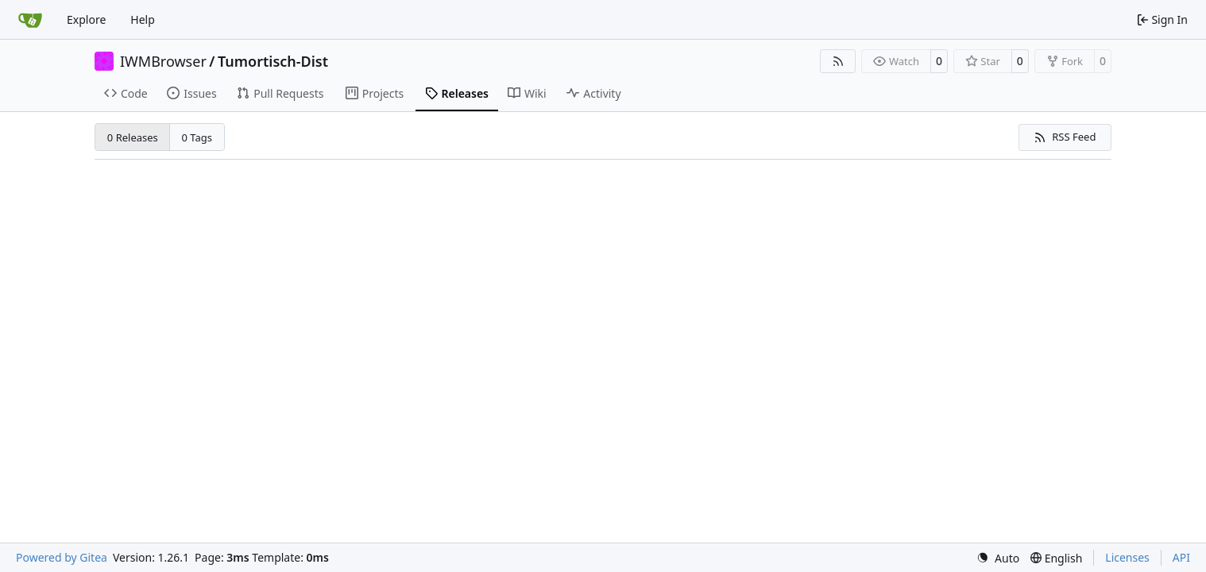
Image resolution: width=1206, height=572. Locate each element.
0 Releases (132, 137)
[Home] (30, 20)
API (1181, 557)
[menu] (997, 558)
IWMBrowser (163, 61)
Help (142, 19)
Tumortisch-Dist (273, 61)
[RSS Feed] (838, 61)
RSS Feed (1065, 136)
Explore (86, 19)
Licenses (1127, 557)
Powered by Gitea (61, 557)
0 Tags (197, 137)
